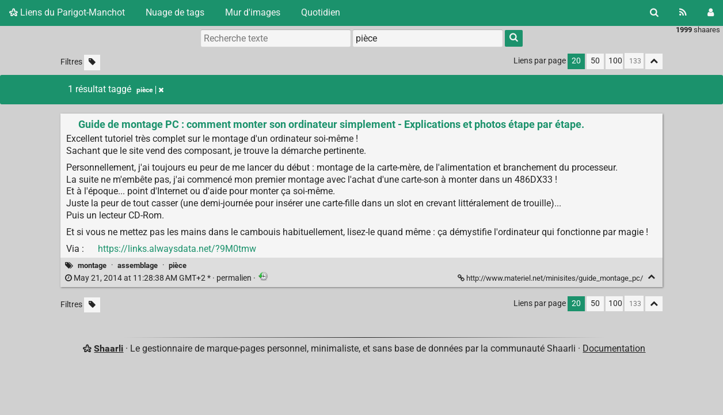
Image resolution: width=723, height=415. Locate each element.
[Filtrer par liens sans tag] (92, 62)
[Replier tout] (654, 61)
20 (576, 61)
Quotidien (320, 12)
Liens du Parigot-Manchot (67, 12)
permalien (159, 278)
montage (92, 265)
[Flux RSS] (683, 12)
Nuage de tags (175, 12)
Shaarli (108, 348)
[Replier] (651, 277)
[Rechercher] (654, 12)
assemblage (137, 265)
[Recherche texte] (276, 38)
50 (595, 61)
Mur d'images (252, 12)
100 (615, 61)
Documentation (614, 348)
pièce (178, 265)
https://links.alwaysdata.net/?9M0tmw (177, 248)
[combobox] (428, 38)
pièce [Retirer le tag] (149, 90)
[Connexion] (710, 12)
